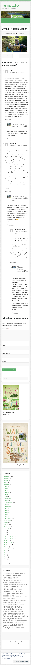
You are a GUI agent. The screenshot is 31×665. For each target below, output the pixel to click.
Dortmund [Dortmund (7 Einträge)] (5, 582)
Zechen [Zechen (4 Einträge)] (8, 629)
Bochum (6, 480)
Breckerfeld (6, 484)
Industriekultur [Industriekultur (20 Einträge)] (8, 596)
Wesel (5, 555)
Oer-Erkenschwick (8, 542)
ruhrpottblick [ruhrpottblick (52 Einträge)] (9, 609)
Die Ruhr (6, 488)
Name (4, 345)
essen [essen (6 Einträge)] (10, 582)
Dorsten (6, 490)
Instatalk (6, 522)
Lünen (5, 530)
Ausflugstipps (7, 476)
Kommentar (5, 328)
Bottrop (5, 482)
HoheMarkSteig (7, 518)
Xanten (5, 561)
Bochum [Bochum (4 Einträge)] (21, 580)
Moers (5, 534)
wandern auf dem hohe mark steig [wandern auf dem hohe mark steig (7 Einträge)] (18, 620)
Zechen (6, 563)
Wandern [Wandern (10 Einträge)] (5, 620)
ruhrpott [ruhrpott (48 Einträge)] (18, 606)
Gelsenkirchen (7, 498)
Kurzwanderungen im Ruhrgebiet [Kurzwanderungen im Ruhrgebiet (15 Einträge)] (14, 600)
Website (4, 361)
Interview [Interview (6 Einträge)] (13, 598)
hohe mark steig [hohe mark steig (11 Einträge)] (17, 594)
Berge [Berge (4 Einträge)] (18, 580)
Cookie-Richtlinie (6, 658)
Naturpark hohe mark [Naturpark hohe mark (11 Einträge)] (14, 602)
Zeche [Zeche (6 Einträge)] (4, 629)
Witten (5, 559)
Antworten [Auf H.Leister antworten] (8, 191)
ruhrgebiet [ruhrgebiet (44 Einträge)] (8, 606)
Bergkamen (6, 478)
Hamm (5, 510)
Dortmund (6, 492)
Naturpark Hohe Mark (9, 536)
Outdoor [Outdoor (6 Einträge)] (22, 604)
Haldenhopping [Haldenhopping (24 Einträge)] (9, 591)
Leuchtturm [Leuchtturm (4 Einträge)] (5, 602)
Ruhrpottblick (10, 5)
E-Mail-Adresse (6, 353)
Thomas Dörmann (8, 33)
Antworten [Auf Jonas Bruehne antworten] (13, 262)
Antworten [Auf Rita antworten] (8, 119)
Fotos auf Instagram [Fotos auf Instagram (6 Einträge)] (17, 582)
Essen (5, 496)
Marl (5, 532)
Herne (5, 514)
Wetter (5, 557)
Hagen (5, 504)
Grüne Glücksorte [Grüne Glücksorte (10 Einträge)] (22, 584)
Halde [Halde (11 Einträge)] (15, 589)
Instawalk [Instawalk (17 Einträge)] (6, 598)
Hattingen (6, 512)
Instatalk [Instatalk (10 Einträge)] (25, 596)
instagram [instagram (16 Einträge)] (18, 596)
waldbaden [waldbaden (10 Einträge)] (18, 618)
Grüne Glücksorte (8, 502)
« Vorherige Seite (7, 56)
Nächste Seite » (24, 56)
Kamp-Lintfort (7, 526)
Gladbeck (6, 500)
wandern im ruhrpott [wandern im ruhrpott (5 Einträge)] (19, 627)
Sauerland (6, 546)
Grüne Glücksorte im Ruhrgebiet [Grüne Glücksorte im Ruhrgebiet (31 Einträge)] (12, 587)
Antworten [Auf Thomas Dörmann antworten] (11, 139)
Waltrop (6, 551)
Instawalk (6, 524)
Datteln (5, 486)
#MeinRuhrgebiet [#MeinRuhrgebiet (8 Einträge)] (7, 573)
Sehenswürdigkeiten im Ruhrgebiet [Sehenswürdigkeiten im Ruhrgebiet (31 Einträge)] (13, 615)
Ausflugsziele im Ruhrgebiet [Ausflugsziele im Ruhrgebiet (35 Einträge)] (10, 579)
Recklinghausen (8, 544)
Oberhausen (7, 540)
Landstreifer (7, 528)
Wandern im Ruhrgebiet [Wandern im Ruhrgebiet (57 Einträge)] (13, 626)
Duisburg (6, 494)
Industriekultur (7, 520)
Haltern (5, 508)
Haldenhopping (7, 506)
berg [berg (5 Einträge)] (15, 580)
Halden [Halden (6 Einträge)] (19, 589)
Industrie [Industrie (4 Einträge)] (25, 593)
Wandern (6, 553)
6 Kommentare (21, 33)
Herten (5, 516)
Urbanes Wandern (8, 548)
